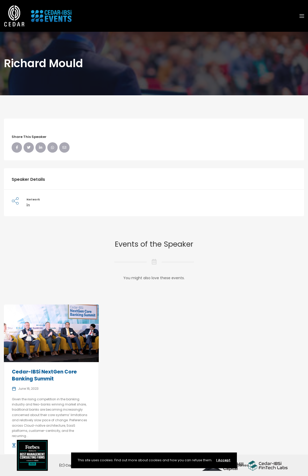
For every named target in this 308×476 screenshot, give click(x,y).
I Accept (223, 460)
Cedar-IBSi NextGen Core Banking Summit (44, 375)
